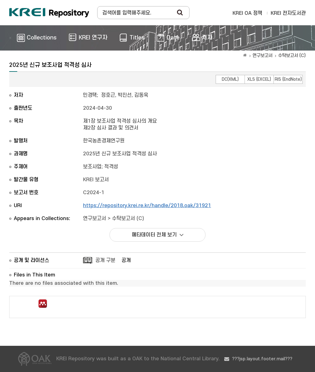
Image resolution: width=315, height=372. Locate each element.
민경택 (90, 95)
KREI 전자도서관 (288, 13)
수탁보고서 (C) (292, 55)
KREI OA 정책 (247, 13)
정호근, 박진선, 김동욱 (124, 95)
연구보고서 (263, 55)
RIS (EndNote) (288, 79)
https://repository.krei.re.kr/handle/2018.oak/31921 (147, 205)
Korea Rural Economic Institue (49, 12)
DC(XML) (230, 79)
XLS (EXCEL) (259, 79)
